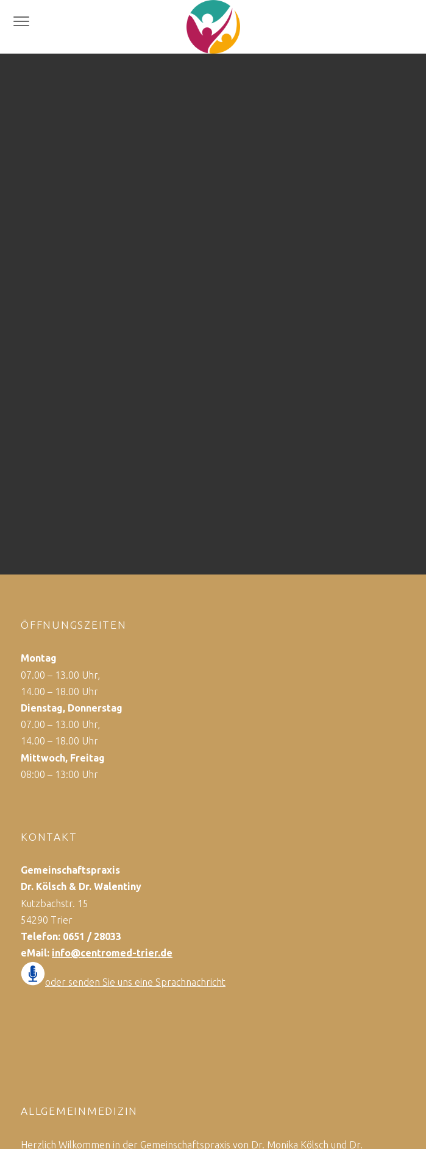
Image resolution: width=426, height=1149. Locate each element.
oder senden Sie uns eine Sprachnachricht (135, 982)
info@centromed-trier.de (112, 952)
